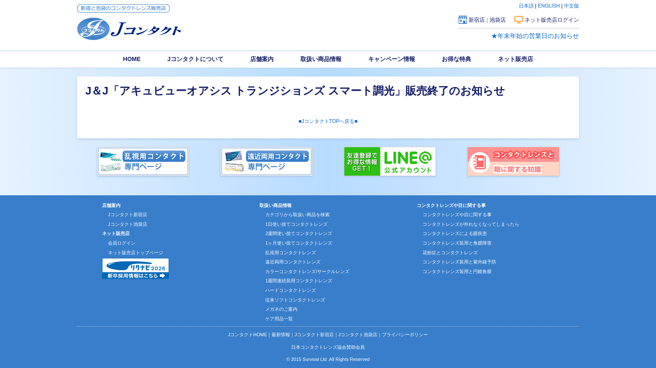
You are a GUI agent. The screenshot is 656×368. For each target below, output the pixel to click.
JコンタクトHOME (247, 334)
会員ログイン (122, 242)
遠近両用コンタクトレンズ (292, 261)
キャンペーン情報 (391, 59)
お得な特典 (456, 59)
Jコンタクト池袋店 (127, 224)
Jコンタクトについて (195, 59)
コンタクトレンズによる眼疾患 (455, 233)
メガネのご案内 (281, 309)
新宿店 (477, 20)
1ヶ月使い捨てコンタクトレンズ (298, 242)
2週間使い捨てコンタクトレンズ (298, 233)
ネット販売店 (515, 59)
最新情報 (281, 334)
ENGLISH (549, 6)
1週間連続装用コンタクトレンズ (298, 280)
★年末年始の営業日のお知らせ (535, 35)
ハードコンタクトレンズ (290, 290)
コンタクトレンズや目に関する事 (457, 214)
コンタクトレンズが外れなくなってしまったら (471, 224)
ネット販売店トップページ (135, 252)
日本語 (526, 6)
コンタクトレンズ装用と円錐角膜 (457, 271)
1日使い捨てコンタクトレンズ (296, 224)
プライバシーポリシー (405, 334)
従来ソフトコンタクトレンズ (295, 299)
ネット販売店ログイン (552, 20)
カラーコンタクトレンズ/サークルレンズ (307, 271)
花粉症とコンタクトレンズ (450, 252)
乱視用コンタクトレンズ (290, 252)
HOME (132, 59)
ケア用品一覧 (279, 318)
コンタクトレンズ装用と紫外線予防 (459, 261)
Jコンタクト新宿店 (127, 214)
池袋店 (497, 20)
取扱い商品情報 (320, 59)
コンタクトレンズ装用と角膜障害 (457, 242)
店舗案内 (262, 59)
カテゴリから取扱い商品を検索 (297, 214)
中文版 (571, 6)
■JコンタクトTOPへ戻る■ (328, 121)
